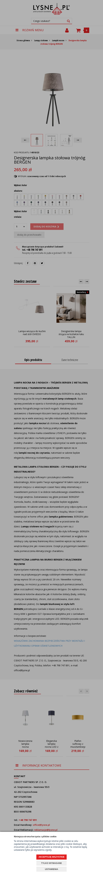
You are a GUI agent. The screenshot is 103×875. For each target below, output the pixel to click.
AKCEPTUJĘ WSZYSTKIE (51, 857)
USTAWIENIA (51, 869)
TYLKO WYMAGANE (51, 863)
